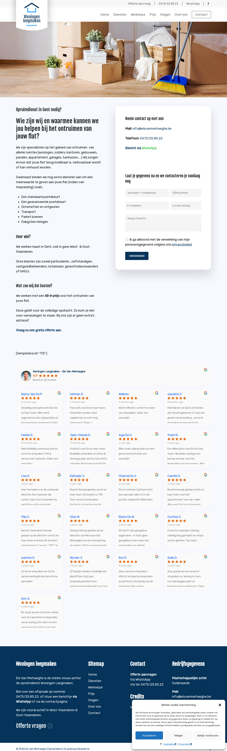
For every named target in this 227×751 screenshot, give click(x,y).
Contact (94, 713)
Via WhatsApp (140, 679)
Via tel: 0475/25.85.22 (147, 684)
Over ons (94, 706)
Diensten (94, 681)
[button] (220, 705)
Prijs (91, 694)
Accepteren (149, 735)
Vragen (93, 700)
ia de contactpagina (52, 702)
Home (92, 674)
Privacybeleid (185, 744)
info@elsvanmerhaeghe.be (151, 129)
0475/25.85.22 (151, 138)
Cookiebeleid (170, 744)
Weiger (178, 735)
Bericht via (141, 148)
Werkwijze (95, 687)
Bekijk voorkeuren (207, 735)
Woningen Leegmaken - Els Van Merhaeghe (59, 371)
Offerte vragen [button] (31, 726)
